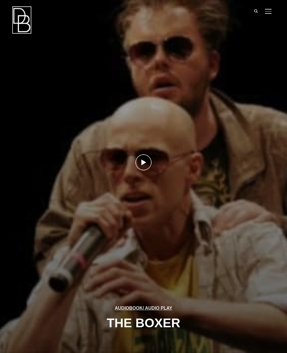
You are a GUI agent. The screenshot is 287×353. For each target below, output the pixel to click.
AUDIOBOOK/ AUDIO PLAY (143, 308)
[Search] (255, 10)
